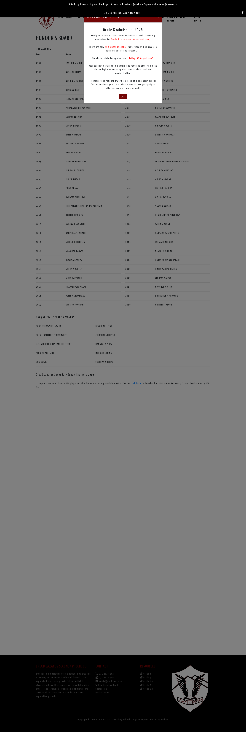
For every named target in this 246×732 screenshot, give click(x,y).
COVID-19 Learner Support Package (89, 4)
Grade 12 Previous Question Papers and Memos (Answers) (144, 4)
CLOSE (123, 97)
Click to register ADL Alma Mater (122, 13)
